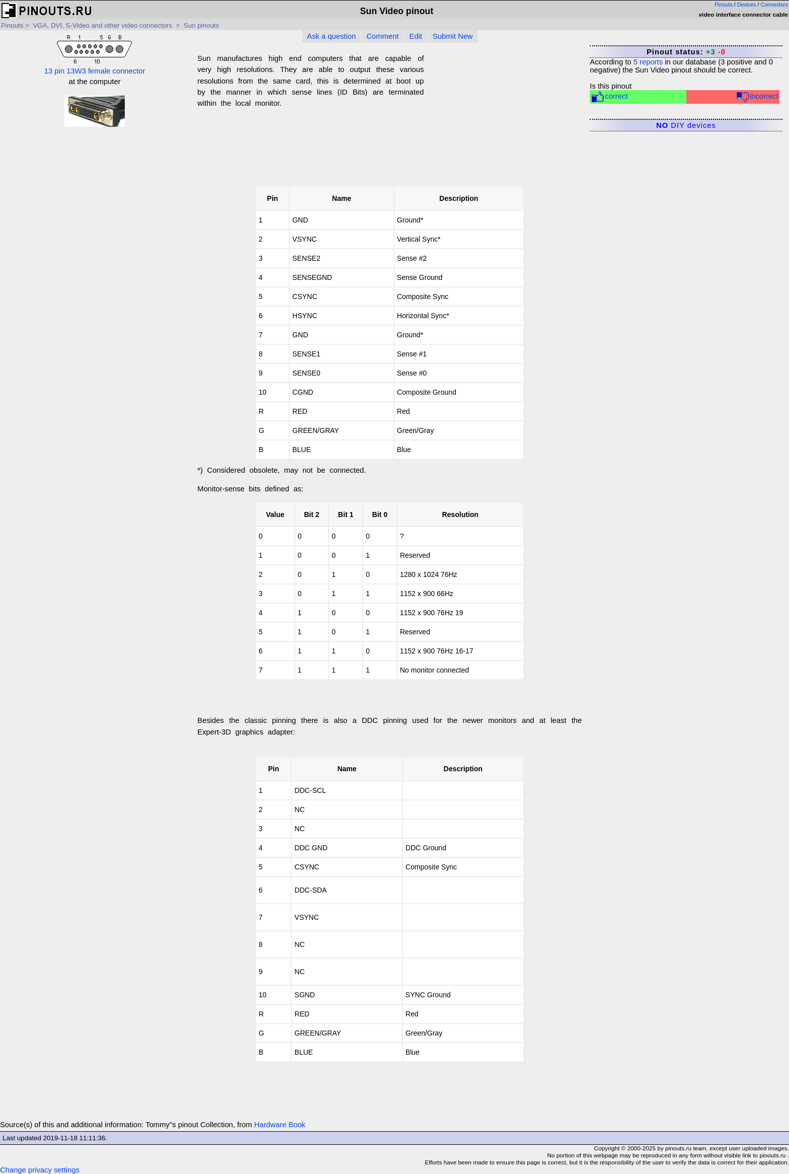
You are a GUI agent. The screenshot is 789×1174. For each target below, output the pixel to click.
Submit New (453, 36)
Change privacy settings (40, 1170)
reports (648, 62)
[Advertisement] (502, 119)
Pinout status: (686, 52)
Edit (415, 36)
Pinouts (724, 5)
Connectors (774, 5)
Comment (382, 36)
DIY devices (686, 125)
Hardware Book (279, 1125)
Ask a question (331, 36)
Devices (746, 5)
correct (609, 97)
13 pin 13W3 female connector (94, 54)
